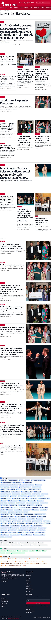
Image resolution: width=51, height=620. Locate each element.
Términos (44, 617)
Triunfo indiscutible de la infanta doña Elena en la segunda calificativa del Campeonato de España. (7, 58)
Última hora (6, 8)
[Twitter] (3, 581)
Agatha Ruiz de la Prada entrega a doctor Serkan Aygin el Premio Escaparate (25, 139)
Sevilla (11, 7)
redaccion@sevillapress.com (13, 618)
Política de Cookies (4, 601)
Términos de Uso (4, 603)
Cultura (42, 7)
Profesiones (28, 588)
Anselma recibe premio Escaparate (12, 265)
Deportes (26, 7)
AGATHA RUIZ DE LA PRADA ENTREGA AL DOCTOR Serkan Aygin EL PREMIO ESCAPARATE (8, 79)
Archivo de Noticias (30, 589)
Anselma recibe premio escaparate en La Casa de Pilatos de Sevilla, (43, 138)
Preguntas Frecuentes (30, 610)
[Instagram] (5, 581)
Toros (31, 7)
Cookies (39, 617)
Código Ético (3, 598)
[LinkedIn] (7, 581)
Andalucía (16, 7)
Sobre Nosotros (4, 596)
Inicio (1, 10)
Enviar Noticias (29, 612)
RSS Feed (28, 591)
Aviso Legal (3, 604)
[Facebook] (1, 581)
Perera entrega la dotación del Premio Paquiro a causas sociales (42, 221)
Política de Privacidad (5, 600)
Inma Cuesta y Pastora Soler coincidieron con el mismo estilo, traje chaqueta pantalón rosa (11, 386)
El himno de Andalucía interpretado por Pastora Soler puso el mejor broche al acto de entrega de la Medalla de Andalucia (7, 199)
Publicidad (28, 609)
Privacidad (35, 617)
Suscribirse (38, 603)
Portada (27, 573)
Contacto (2, 606)
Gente (21, 7)
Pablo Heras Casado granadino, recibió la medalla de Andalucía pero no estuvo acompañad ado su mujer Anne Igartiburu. (7, 149)
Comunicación (36, 7)
